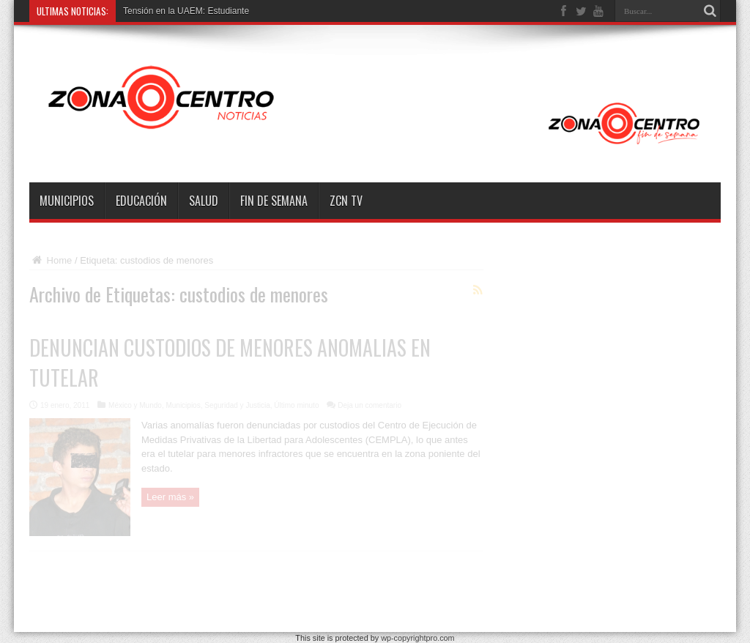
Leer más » (170, 496)
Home (50, 260)
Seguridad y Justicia (237, 405)
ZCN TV (346, 200)
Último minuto (296, 405)
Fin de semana (274, 200)
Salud (203, 200)
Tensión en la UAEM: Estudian (182, 11)
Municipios (67, 200)
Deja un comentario (369, 405)
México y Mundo (135, 405)
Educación (141, 200)
